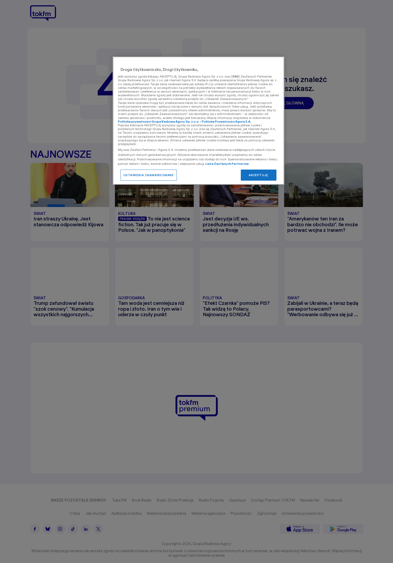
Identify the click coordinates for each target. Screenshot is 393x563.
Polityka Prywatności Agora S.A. (226, 121)
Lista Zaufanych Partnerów (227, 163)
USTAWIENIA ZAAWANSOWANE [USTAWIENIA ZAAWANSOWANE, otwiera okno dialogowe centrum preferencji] (148, 175)
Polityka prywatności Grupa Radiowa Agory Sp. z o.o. (158, 121)
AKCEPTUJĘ (258, 175)
